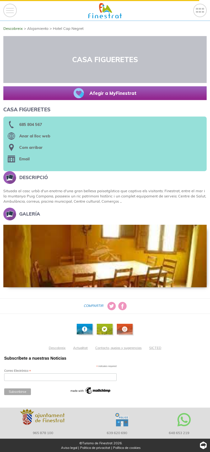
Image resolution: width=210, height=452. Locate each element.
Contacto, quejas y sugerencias (118, 348)
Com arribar (31, 147)
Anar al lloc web (34, 135)
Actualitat (80, 348)
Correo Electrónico (17, 371)
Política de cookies (127, 448)
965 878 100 (43, 433)
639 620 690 (117, 433)
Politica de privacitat (95, 448)
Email (24, 158)
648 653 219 (179, 433)
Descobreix (57, 348)
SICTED (155, 348)
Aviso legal (69, 448)
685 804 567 (30, 124)
